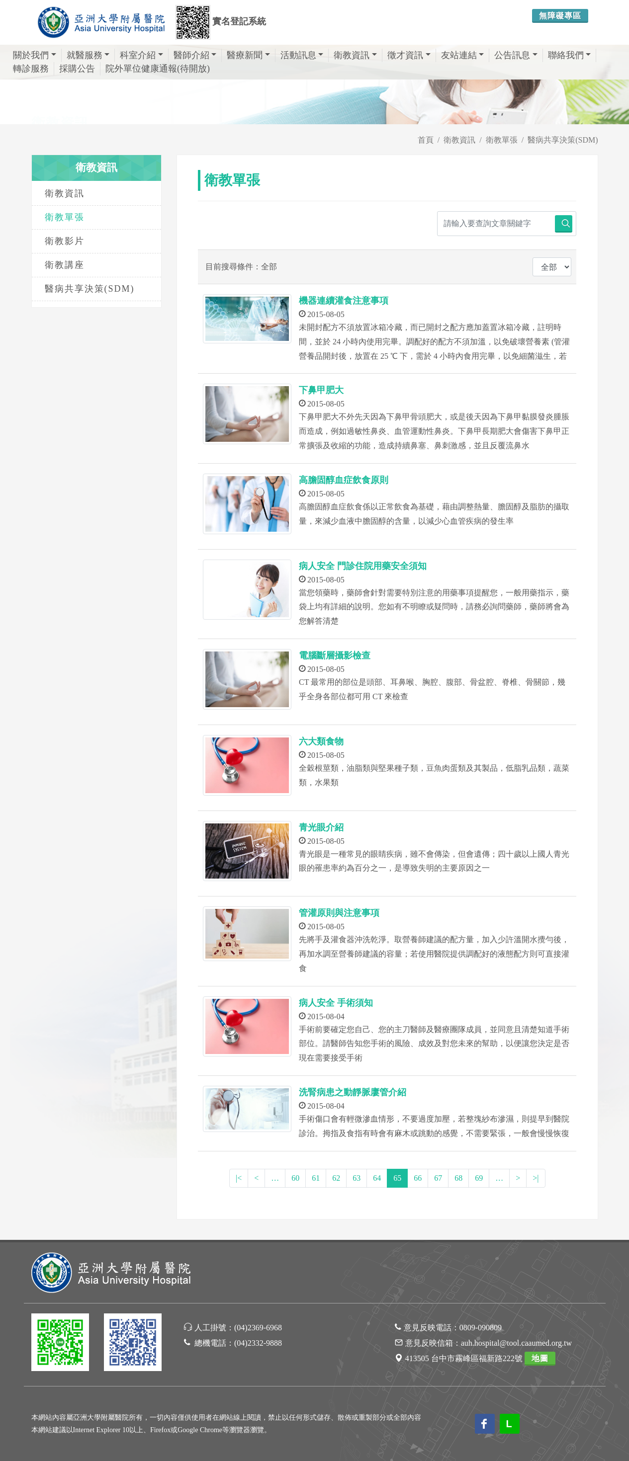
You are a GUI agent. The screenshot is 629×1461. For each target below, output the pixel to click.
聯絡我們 (569, 55)
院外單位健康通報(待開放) (157, 69)
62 (336, 1178)
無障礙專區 (560, 15)
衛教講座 (65, 265)
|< (239, 1178)
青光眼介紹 (321, 827)
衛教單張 (65, 217)
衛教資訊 (355, 55)
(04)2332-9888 (258, 1343)
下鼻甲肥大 (321, 390)
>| (536, 1178)
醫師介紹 (195, 55)
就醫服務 (88, 55)
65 (397, 1178)
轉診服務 (31, 69)
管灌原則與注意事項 (339, 913)
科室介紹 (141, 55)
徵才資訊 (409, 55)
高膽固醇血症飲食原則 (343, 480)
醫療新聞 (248, 55)
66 (418, 1178)
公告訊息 (516, 55)
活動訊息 (302, 55)
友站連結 (462, 55)
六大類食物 (321, 741)
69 (479, 1178)
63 (356, 1178)
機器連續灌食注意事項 (343, 301)
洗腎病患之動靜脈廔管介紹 (352, 1092)
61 (316, 1178)
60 (295, 1178)
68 (458, 1178)
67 (438, 1178)
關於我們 (34, 55)
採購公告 (77, 69)
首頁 (426, 140)
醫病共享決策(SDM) (90, 289)
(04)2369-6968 (258, 1327)
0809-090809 (480, 1327)
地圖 (540, 1358)
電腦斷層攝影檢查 (334, 655)
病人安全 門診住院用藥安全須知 (363, 566)
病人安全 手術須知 (336, 1003)
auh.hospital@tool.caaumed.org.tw (516, 1343)
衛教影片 (65, 241)
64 (377, 1178)
